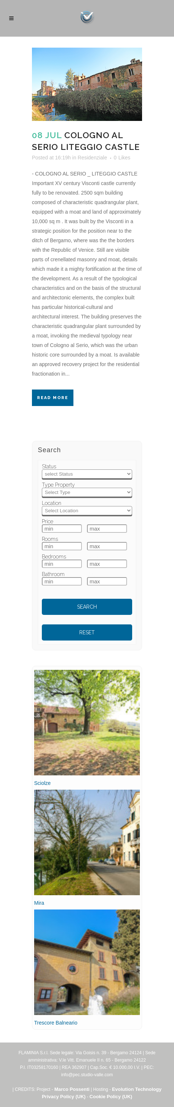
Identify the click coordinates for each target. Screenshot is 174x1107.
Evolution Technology (137, 1089)
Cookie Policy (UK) (111, 1096)
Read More (52, 397)
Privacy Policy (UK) (64, 1096)
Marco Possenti (72, 1089)
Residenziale (92, 157)
